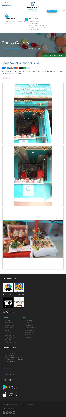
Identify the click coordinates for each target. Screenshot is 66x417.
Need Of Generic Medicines (10, 338)
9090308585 (7, 5)
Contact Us (28, 337)
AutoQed (12, 408)
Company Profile (10, 320)
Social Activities (9, 335)
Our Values (8, 332)
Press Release (29, 325)
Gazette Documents (30, 327)
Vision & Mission (10, 325)
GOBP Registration (10, 342)
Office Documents (30, 330)
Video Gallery (28, 323)
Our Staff (7, 330)
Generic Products (10, 323)
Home (6, 48)
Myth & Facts (9, 327)
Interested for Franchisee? (29, 333)
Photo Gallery (15, 48)
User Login (52, 11)
